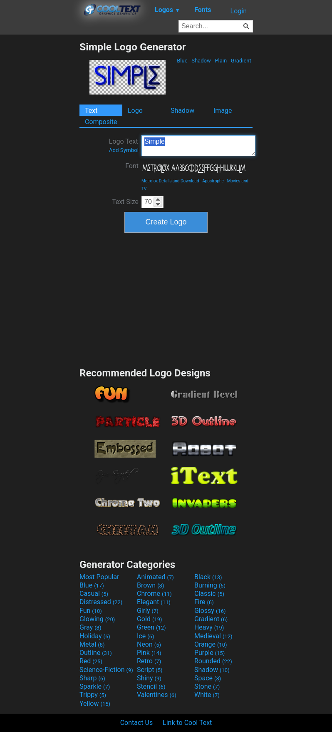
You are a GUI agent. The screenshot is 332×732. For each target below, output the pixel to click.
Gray (90, 627)
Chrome (154, 594)
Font (132, 166)
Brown (150, 585)
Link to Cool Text (187, 723)
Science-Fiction (106, 670)
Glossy (210, 611)
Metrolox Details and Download (170, 181)
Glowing (97, 619)
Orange (210, 644)
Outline (95, 653)
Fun (90, 611)
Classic (209, 594)
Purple (209, 653)
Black (208, 577)
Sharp (92, 678)
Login (238, 11)
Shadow (201, 60)
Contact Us (136, 723)
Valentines (156, 695)
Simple (198, 145)
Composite (101, 122)
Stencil (151, 686)
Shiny (149, 678)
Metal (92, 644)
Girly (148, 611)
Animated (155, 577)
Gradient (241, 60)
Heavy (209, 627)
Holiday (94, 636)
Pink (149, 653)
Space (207, 678)
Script (150, 670)
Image (222, 111)
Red (90, 661)
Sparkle (94, 686)
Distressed (100, 602)
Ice (145, 636)
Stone (207, 686)
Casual (93, 594)
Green (151, 627)
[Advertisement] (39, 166)
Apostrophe (213, 181)
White (207, 695)
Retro (149, 661)
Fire (204, 602)
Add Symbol (124, 150)
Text (91, 111)
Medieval (213, 636)
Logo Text (124, 145)
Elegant (154, 602)
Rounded (213, 661)
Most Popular (99, 577)
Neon (149, 644)
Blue (182, 60)
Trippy (92, 695)
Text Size (125, 202)
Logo (135, 111)
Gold (149, 619)
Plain (220, 60)
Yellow (94, 703)
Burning (209, 585)
